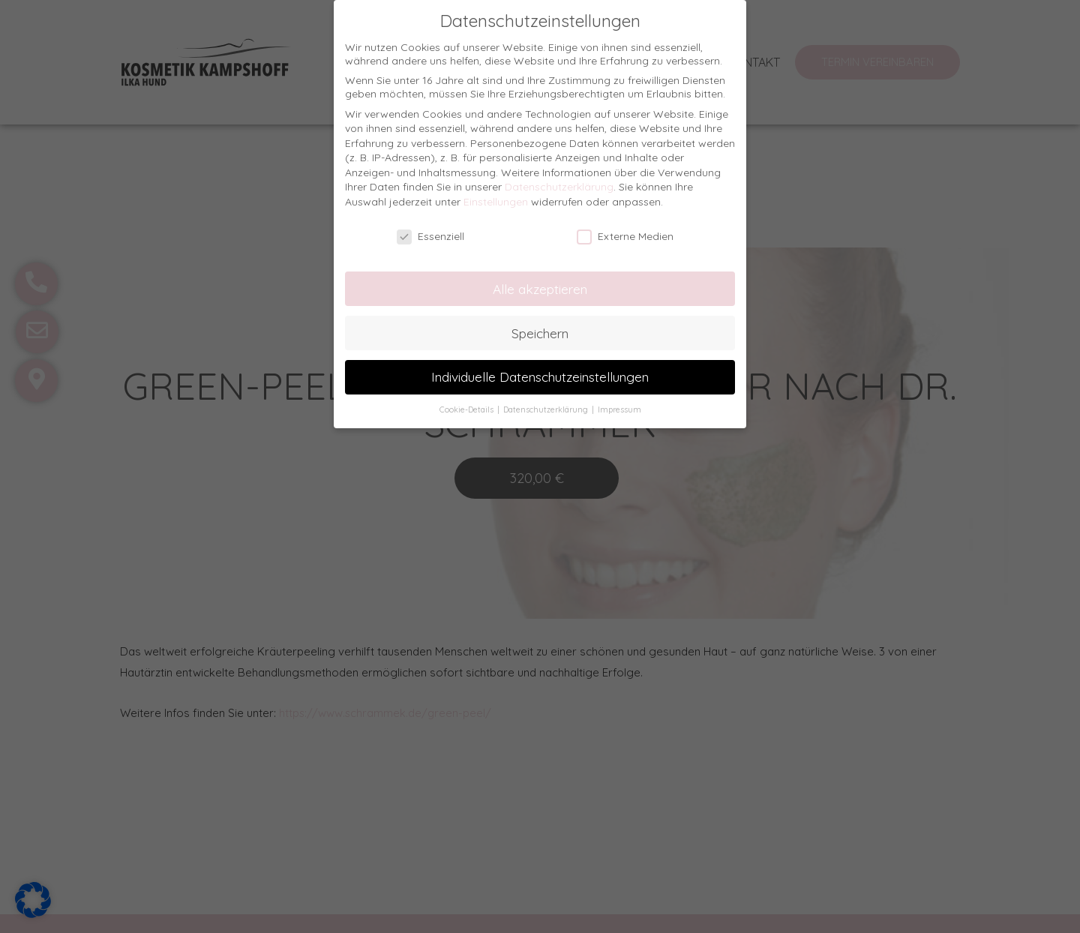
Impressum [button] (619, 409)
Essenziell (430, 236)
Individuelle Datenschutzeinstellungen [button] (540, 376)
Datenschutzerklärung (559, 187)
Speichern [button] (540, 333)
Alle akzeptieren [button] (540, 288)
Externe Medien (625, 236)
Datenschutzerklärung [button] (546, 409)
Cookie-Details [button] (468, 409)
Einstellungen (496, 201)
